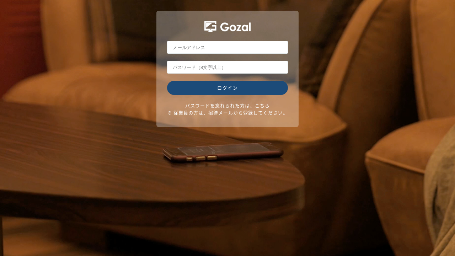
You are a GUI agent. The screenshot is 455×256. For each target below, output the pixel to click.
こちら (262, 105)
